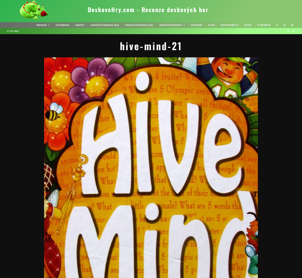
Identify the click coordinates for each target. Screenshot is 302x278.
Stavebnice (62, 25)
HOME (247, 25)
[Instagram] (284, 25)
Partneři (196, 25)
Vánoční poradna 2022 (104, 25)
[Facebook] (277, 25)
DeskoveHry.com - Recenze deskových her (148, 10)
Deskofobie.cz (230, 25)
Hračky (80, 25)
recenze (41, 25)
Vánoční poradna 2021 (139, 25)
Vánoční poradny (170, 25)
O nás (211, 25)
